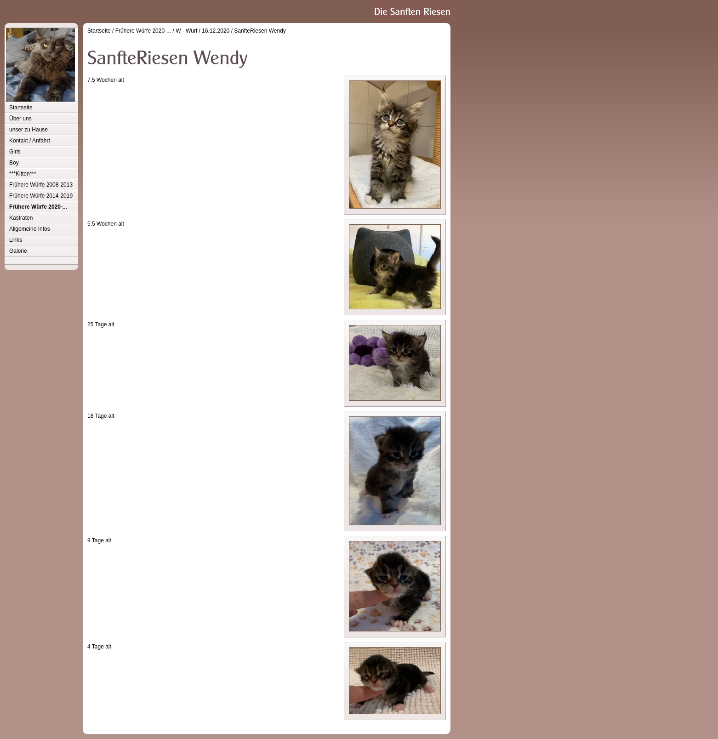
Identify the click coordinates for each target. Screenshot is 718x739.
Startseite (21, 107)
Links (15, 240)
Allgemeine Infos (29, 229)
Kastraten (21, 218)
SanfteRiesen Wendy (260, 31)
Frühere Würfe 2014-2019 (41, 196)
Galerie (18, 251)
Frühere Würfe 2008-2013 (41, 185)
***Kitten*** (22, 174)
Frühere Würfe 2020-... (38, 207)
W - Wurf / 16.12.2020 (202, 31)
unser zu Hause (28, 129)
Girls (15, 151)
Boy (14, 162)
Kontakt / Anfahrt (29, 140)
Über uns (20, 118)
